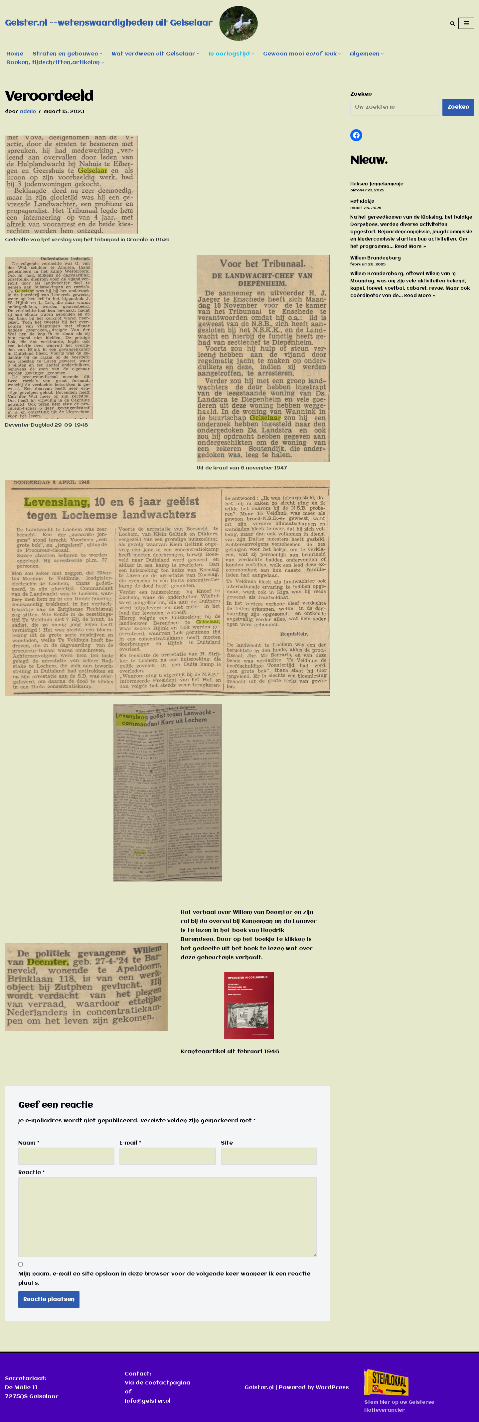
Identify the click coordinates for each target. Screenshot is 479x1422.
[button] (101, 53)
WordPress (332, 1387)
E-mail (130, 1143)
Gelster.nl (259, 1387)
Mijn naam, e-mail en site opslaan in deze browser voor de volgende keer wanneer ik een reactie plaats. (164, 1278)
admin (28, 111)
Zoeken (361, 94)
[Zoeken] (452, 23)
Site (227, 1143)
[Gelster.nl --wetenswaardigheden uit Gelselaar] (136, 23)
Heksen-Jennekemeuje (376, 184)
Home (14, 54)
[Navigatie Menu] (466, 23)
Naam (28, 1143)
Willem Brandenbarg (375, 258)
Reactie (31, 1172)
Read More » (410, 246)
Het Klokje (362, 201)
